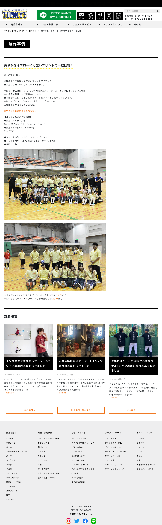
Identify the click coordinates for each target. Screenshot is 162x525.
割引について (43, 447)
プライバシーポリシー (146, 469)
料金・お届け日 (49, 24)
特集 (138, 460)
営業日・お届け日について (49, 473)
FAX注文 (75, 473)
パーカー (10, 447)
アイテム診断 (12, 473)
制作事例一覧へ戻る (81, 410)
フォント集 (110, 460)
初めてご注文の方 (79, 438)
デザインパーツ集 (112, 456)
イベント (10, 499)
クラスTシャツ (12, 477)
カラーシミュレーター (114, 464)
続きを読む (10, 393)
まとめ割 (42, 456)
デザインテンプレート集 (115, 451)
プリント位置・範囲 (113, 443)
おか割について (78, 456)
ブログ (139, 451)
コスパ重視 (11, 486)
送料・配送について (46, 477)
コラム (139, 456)
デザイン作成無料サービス (83, 443)
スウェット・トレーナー (16, 451)
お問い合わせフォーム (81, 513)
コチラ (58, 295)
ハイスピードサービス (81, 464)
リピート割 (42, 460)
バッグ (9, 464)
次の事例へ (132, 410)
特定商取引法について (146, 464)
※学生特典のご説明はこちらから (20, 110)
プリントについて (112, 24)
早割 (40, 464)
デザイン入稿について (114, 447)
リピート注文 (77, 451)
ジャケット (11, 460)
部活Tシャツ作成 (13, 482)
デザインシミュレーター (115, 469)
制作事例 (32, 31)
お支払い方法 (43, 443)
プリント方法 (110, 438)
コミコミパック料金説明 (48, 438)
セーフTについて (79, 460)
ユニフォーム (12, 491)
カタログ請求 (77, 477)
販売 (8, 495)
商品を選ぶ (17, 24)
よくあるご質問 (78, 482)
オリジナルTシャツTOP (14, 31)
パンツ (9, 456)
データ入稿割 (43, 469)
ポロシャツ (11, 443)
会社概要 (140, 438)
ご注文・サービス (82, 24)
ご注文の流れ (77, 447)
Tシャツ (9, 438)
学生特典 (42, 451)
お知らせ (140, 447)
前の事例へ (29, 410)
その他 (137, 24)
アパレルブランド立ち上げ (83, 469)
